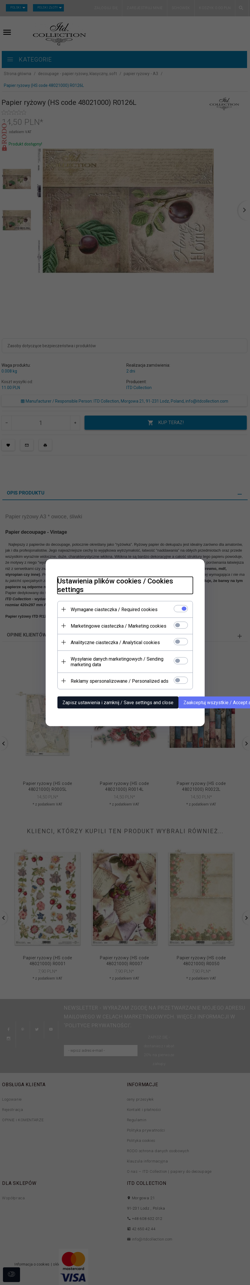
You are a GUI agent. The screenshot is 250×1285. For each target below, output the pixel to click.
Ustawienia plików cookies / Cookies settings (115, 585)
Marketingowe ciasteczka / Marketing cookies (118, 626)
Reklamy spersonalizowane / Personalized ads (119, 681)
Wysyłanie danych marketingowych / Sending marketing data (117, 661)
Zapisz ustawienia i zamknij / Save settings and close (117, 702)
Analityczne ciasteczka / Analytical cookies (115, 642)
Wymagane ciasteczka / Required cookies (114, 609)
